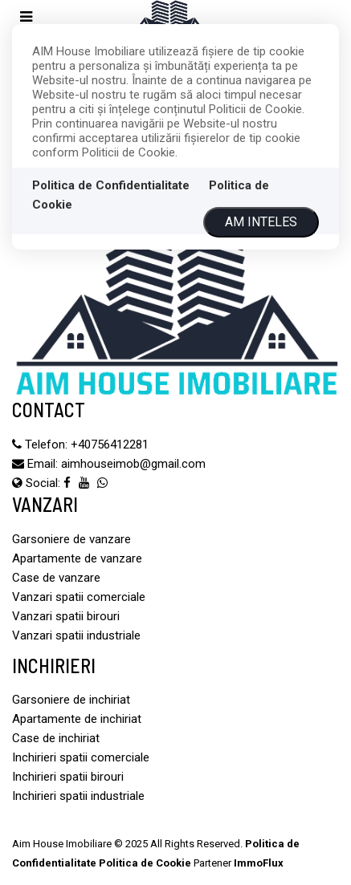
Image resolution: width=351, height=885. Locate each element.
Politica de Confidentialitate (111, 185)
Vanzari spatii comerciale (78, 597)
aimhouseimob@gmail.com (133, 464)
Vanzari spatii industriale (76, 635)
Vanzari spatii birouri (66, 616)
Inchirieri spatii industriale (78, 796)
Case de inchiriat (56, 738)
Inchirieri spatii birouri (68, 776)
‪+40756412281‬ (110, 444)
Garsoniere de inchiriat (71, 699)
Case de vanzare (56, 577)
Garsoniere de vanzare (71, 539)
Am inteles (261, 221)
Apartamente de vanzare (77, 558)
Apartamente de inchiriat (76, 719)
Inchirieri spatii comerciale (80, 757)
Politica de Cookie (145, 863)
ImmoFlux (259, 863)
